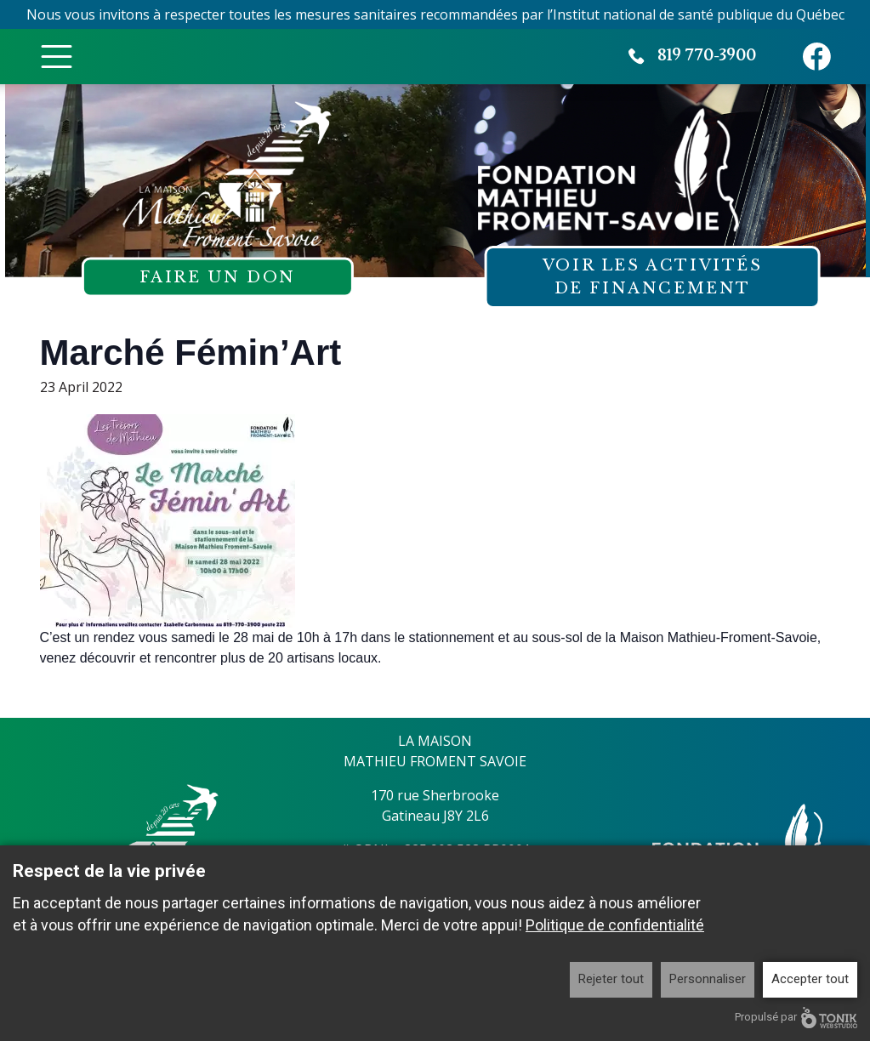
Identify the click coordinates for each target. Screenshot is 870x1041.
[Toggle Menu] (56, 56)
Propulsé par (796, 1017)
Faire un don (217, 277)
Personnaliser (707, 979)
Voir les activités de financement (653, 277)
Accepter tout (810, 979)
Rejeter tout (611, 979)
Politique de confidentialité (615, 925)
